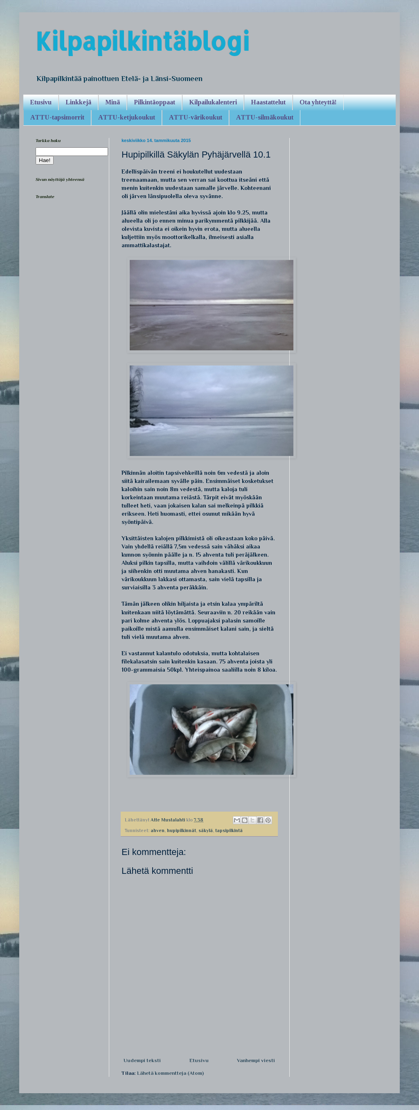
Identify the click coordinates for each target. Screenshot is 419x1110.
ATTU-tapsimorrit (57, 117)
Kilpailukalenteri (213, 102)
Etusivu (41, 102)
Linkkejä (78, 102)
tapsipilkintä (229, 830)
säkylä (205, 830)
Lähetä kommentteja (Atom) (170, 1073)
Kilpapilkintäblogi (142, 41)
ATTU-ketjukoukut (126, 117)
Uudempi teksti (142, 1060)
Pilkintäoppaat (154, 102)
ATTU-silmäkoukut (264, 117)
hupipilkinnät (181, 830)
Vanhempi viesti (256, 1060)
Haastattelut (268, 102)
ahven (157, 830)
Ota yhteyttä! (318, 102)
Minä (112, 102)
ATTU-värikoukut (195, 117)
